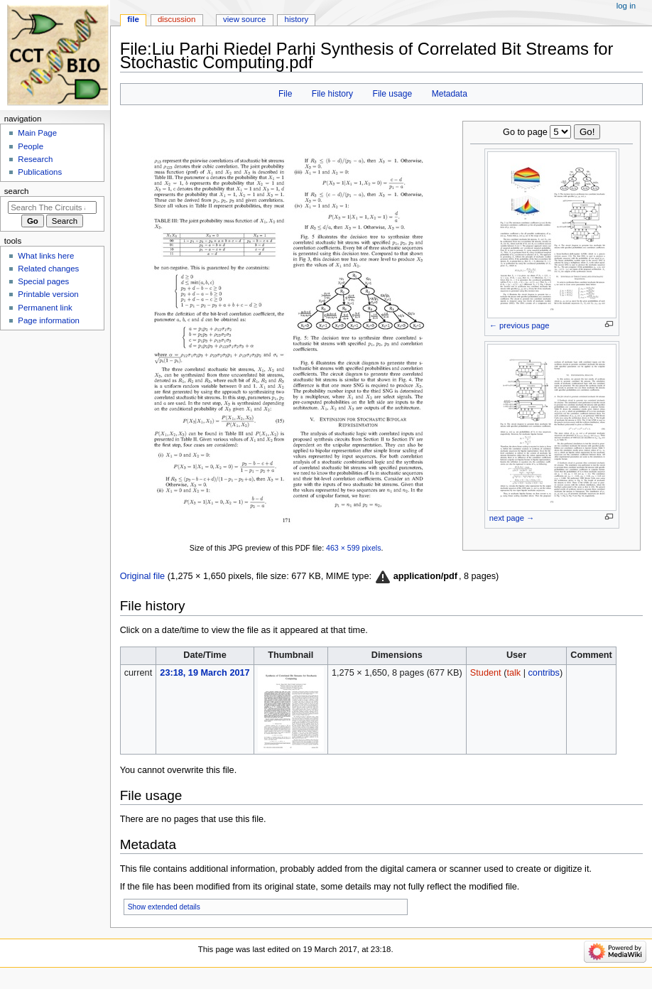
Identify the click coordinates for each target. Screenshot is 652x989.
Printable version (48, 294)
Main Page (37, 133)
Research (35, 159)
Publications (40, 172)
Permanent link (45, 307)
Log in (626, 5)
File (285, 94)
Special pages (43, 281)
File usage (393, 94)
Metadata (449, 94)
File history (332, 94)
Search (16, 191)
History (297, 19)
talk (513, 673)
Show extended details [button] (164, 907)
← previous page (519, 325)
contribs (543, 673)
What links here (46, 256)
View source (244, 19)
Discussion (176, 19)
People (30, 146)
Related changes (48, 268)
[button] (415, 577)
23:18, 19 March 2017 (204, 673)
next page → (512, 518)
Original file (142, 576)
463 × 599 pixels (353, 548)
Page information (49, 320)
